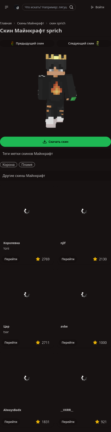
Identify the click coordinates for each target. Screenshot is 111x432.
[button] (6, 7)
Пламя (26, 164)
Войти (97, 7)
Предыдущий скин (27, 43)
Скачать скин (55, 142)
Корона (9, 164)
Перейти (10, 259)
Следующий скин (84, 43)
